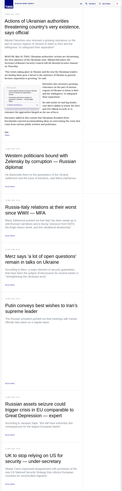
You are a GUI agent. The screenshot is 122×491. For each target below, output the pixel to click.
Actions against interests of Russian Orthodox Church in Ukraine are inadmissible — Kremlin (23, 92)
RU (81, 4)
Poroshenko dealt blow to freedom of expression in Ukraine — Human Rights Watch (21, 99)
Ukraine (7, 135)
